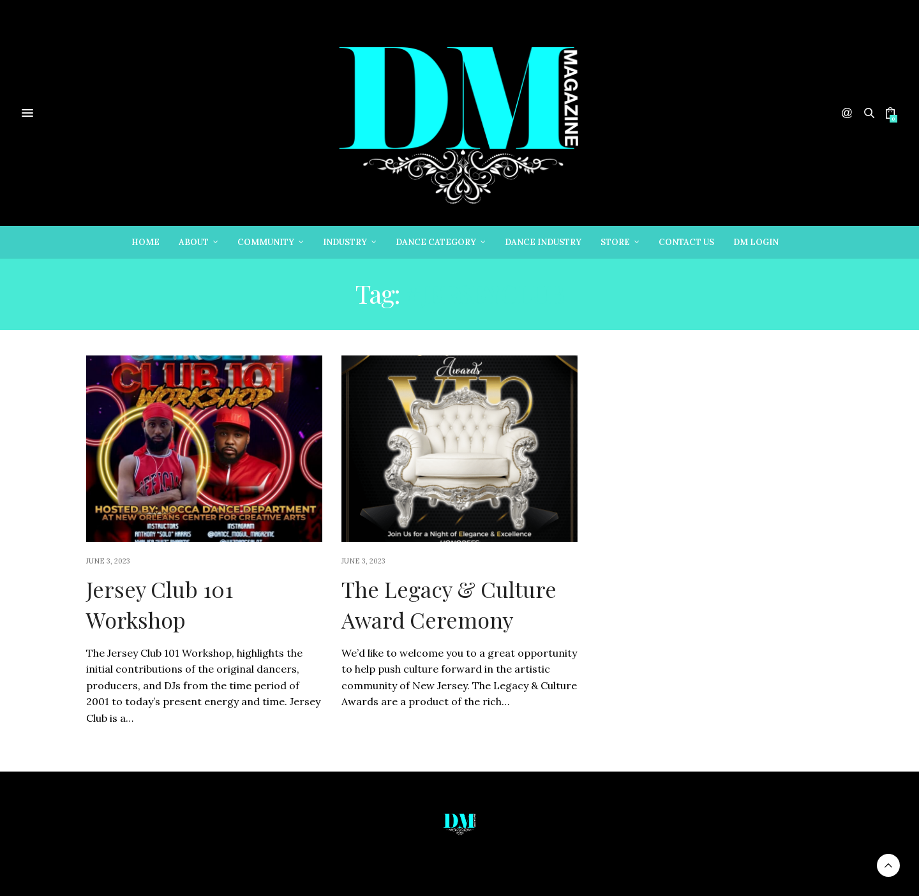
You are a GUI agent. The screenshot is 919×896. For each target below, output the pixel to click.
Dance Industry (543, 242)
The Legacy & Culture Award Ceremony (449, 604)
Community (265, 242)
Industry (345, 242)
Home (145, 242)
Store (615, 242)
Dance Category (436, 242)
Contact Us (686, 242)
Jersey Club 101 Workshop (159, 604)
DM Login (756, 242)
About (194, 242)
